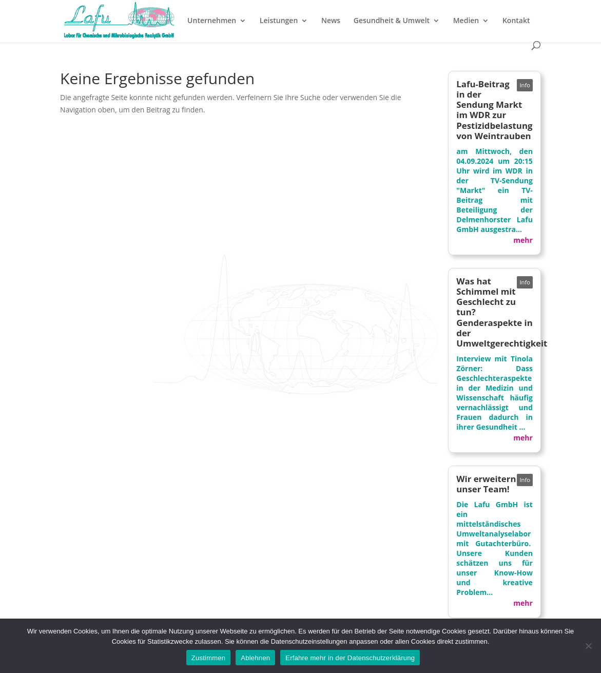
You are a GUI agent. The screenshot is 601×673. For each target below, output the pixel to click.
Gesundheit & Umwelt (392, 21)
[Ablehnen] (588, 646)
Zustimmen (208, 658)
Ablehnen (255, 658)
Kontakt (516, 21)
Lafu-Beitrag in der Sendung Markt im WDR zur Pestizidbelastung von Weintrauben (494, 110)
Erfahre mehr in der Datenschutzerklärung (350, 658)
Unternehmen (211, 21)
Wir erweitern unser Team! (486, 484)
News (330, 21)
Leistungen (279, 21)
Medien (466, 21)
